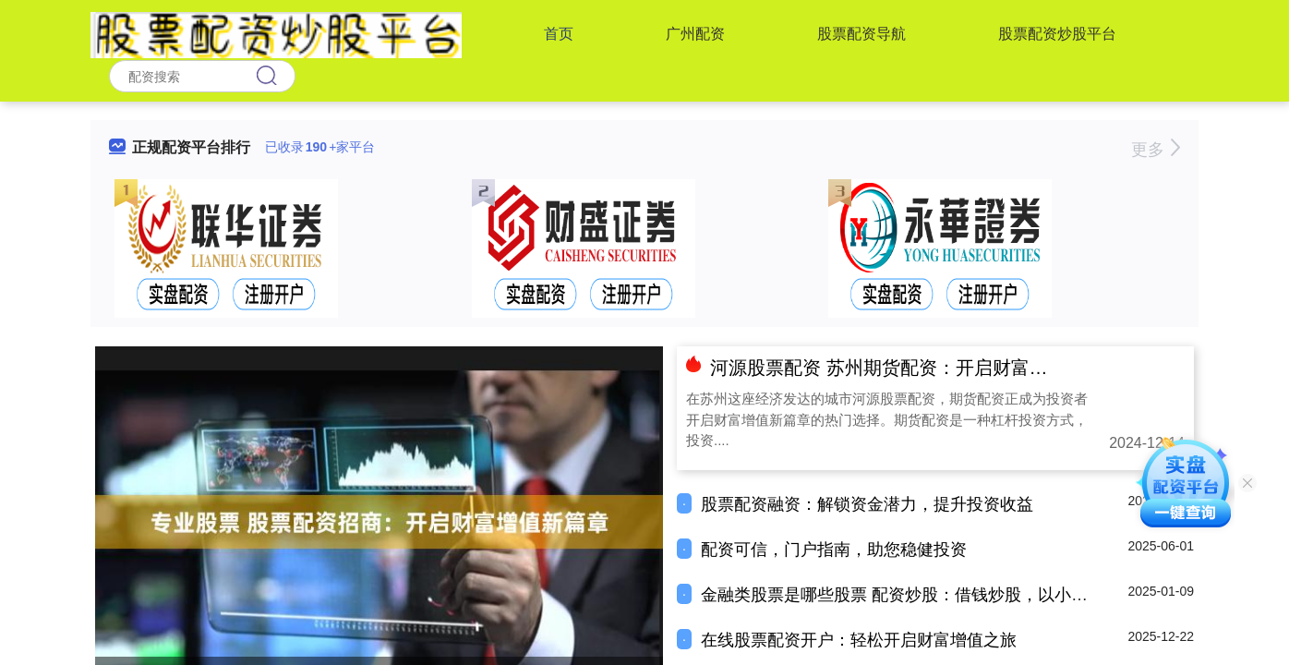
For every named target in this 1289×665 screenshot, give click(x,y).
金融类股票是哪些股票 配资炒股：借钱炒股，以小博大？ (911, 595)
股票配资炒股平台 (1057, 34)
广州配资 (695, 34)
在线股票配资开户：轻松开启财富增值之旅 (859, 640)
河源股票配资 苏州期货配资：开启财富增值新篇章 (916, 367)
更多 (1155, 149)
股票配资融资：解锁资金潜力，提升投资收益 (867, 504)
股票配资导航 (861, 34)
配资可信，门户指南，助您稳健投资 (834, 549)
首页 (558, 34)
